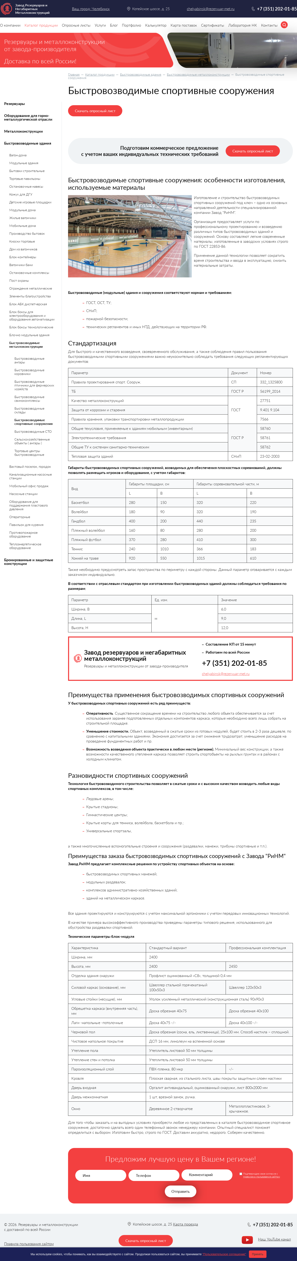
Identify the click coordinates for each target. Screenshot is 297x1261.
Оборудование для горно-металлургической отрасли (28, 117)
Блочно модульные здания (29, 335)
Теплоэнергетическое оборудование (25, 546)
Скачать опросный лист (95, 110)
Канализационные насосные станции (30, 476)
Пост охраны (19, 280)
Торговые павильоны (24, 178)
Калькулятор (155, 25)
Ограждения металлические (30, 288)
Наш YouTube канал (274, 1239)
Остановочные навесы (26, 186)
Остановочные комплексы (29, 273)
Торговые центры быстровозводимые (29, 452)
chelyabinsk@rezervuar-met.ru (226, 674)
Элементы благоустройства (30, 296)
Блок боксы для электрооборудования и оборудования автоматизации (31, 315)
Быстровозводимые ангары (29, 360)
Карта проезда (185, 1224)
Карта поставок (184, 25)
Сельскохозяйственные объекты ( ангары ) (32, 441)
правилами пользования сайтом (261, 1176)
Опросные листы (76, 25)
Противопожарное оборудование (23, 534)
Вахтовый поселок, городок (30, 466)
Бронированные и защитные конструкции (28, 561)
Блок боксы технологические (31, 327)
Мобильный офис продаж (28, 486)
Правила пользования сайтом (29, 1243)
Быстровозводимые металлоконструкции (198, 74)
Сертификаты (212, 25)
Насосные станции (23, 494)
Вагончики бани (21, 265)
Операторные (19, 517)
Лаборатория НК (242, 25)
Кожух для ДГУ (20, 194)
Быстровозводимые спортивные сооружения (33, 421)
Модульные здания (23, 163)
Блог (114, 25)
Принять (257, 1254)
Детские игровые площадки (30, 202)
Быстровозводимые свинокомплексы (29, 398)
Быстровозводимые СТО (33, 431)
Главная (74, 74)
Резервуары (14, 103)
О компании (10, 25)
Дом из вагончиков (23, 249)
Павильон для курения (26, 525)
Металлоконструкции (23, 131)
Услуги (100, 25)
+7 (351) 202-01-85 (234, 663)
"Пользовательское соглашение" (224, 1254)
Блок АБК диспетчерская (28, 304)
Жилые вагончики (22, 218)
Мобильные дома (22, 225)
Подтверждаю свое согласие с (261, 1175)
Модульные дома (22, 210)
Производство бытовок (27, 233)
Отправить (180, 1191)
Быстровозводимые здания (140, 74)
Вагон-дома (18, 155)
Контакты (269, 25)
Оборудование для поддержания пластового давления (28, 505)
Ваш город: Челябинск (91, 8)
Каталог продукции (99, 74)
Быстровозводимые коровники (29, 372)
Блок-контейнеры (22, 257)
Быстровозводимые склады (29, 410)
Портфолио (131, 25)
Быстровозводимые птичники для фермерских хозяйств (34, 385)
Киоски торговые (22, 241)
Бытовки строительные (27, 171)
